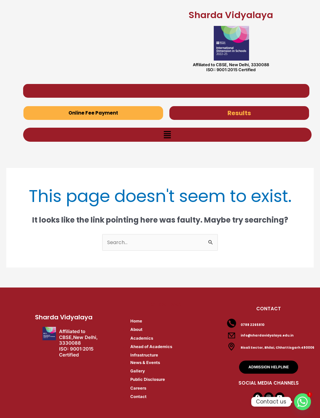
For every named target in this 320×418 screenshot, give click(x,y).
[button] (167, 135)
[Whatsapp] (302, 401)
